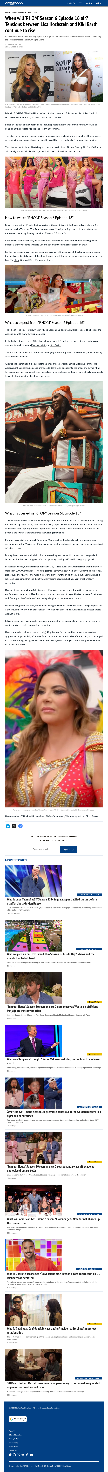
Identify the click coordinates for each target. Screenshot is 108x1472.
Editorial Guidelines (15, 1435)
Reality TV (70, 3)
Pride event (62, 566)
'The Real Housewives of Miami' (40, 113)
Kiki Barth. (55, 345)
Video (98, 3)
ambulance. (58, 532)
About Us (12, 1431)
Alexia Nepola (37, 147)
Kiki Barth (96, 147)
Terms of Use (13, 1447)
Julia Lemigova (12, 151)
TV (80, 3)
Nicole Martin (31, 151)
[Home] (14, 3)
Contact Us (13, 1451)
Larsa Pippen (67, 147)
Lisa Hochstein (52, 147)
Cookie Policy (13, 1443)
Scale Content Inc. (53, 1408)
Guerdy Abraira (82, 147)
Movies (89, 3)
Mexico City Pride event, (37, 544)
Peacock (9, 244)
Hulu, (16, 260)
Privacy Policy (14, 1439)
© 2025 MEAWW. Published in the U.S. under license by (28, 1408)
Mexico (94, 329)
